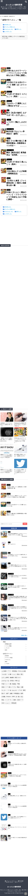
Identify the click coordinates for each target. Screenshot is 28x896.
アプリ (9, 671)
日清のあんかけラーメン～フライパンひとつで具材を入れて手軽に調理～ (16, 73)
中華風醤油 (16, 693)
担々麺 (17, 696)
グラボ (20, 690)
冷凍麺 (3, 696)
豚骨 (24, 690)
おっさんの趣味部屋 (14, 5)
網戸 (7, 693)
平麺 (18, 684)
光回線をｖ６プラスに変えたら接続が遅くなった (6, 424)
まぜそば (4, 680)
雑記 (9, 552)
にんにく (8, 703)
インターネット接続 (10, 699)
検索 (25, 523)
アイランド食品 (10, 129)
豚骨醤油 (14, 671)
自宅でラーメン (8, 653)
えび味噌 (4, 671)
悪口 (22, 674)
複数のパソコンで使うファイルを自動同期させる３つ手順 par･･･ (6, 456)
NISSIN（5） (8, 24)
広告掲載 (20, 881)
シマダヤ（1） (8, 31)
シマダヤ (9, 119)
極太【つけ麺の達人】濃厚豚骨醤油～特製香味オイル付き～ (16, 143)
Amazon (8, 696)
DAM (13, 696)
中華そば (17, 680)
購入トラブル (12, 687)
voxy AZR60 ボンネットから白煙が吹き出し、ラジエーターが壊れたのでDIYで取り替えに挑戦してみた (17, 618)
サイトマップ (18, 882)
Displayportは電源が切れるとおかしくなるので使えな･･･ (20, 424)
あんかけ (14, 690)
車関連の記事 (10, 584)
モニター (4, 690)
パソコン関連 (10, 573)
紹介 (9, 542)
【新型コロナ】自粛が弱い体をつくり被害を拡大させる (6, 439)
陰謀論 (14, 684)
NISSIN (8, 68)
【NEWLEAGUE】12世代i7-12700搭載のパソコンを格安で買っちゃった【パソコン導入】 (17, 608)
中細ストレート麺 (6, 684)
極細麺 (12, 677)
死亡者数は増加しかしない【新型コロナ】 (17, 795)
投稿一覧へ (24, 635)
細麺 (11, 693)
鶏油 (3, 699)
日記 (22, 696)
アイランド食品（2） (10, 26)
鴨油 (18, 687)
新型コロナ (18, 677)
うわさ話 (4, 674)
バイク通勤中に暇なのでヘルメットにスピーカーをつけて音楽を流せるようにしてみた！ (17, 566)
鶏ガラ (3, 693)
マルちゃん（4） (9, 29)
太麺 (22, 687)
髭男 (22, 693)
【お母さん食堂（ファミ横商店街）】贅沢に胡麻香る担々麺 (16, 183)
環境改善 (13, 703)
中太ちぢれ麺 (21, 671)
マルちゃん (9, 91)
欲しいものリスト (12, 544)
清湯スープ (5, 687)
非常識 (12, 680)
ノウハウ (7, 648)
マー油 (9, 690)
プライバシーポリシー (10, 881)
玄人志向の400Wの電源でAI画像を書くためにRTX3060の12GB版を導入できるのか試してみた (17, 598)
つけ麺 (9, 674)
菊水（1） (19, 29)
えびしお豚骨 (5, 677)
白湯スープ (20, 699)
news (3, 703)
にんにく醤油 (15, 674)
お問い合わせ (9, 882)
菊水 (8, 110)
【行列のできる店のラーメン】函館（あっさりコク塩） (16, 84)
